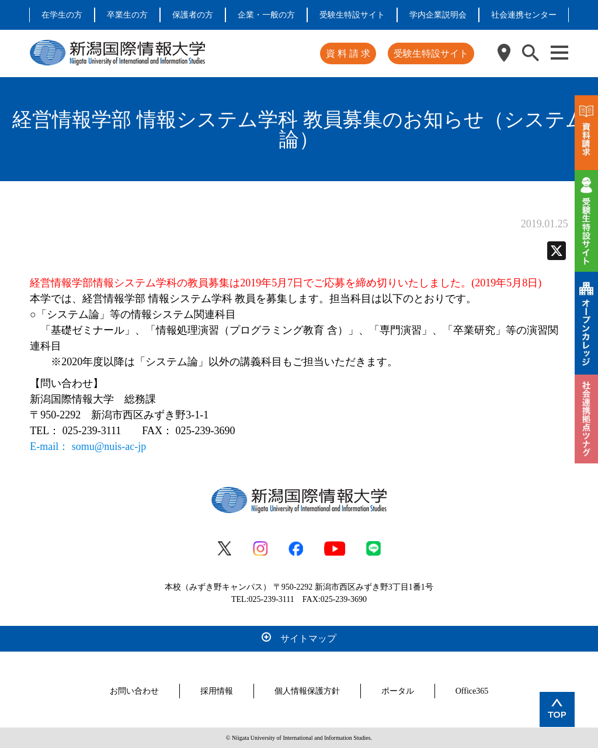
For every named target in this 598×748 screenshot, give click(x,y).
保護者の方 (192, 15)
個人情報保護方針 (307, 691)
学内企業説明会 (438, 15)
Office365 (472, 691)
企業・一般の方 (266, 15)
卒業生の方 (127, 15)
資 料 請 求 (348, 53)
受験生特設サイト (352, 15)
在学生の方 (61, 15)
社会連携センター (524, 15)
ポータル (397, 691)
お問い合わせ (134, 691)
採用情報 (216, 691)
